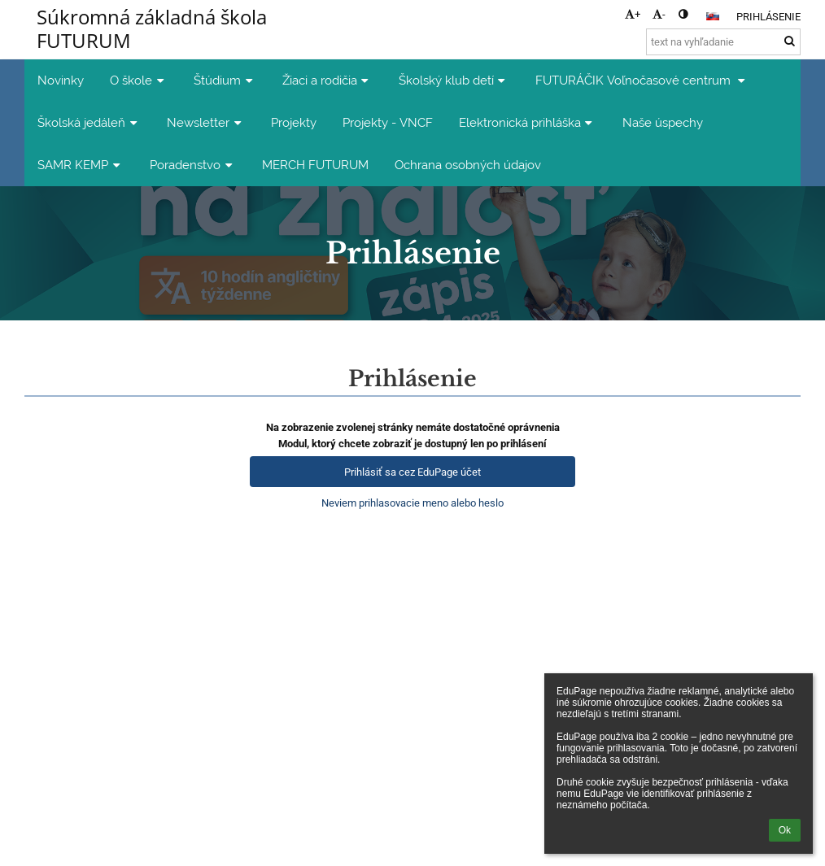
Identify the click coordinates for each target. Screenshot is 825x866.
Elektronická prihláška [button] (527, 122)
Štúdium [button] (225, 80)
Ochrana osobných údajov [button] (468, 165)
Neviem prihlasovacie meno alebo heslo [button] (412, 503)
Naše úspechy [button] (662, 122)
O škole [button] (139, 80)
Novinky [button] (60, 80)
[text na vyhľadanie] (723, 41)
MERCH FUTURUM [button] (315, 165)
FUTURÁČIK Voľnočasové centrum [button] (642, 80)
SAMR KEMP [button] (80, 165)
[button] (713, 16)
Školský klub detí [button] (454, 80)
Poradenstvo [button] (193, 165)
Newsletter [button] (206, 122)
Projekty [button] (293, 122)
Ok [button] (785, 830)
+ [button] (632, 14)
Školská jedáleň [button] (89, 122)
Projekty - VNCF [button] (388, 122)
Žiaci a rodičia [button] (327, 80)
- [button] (659, 14)
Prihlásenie (768, 17)
